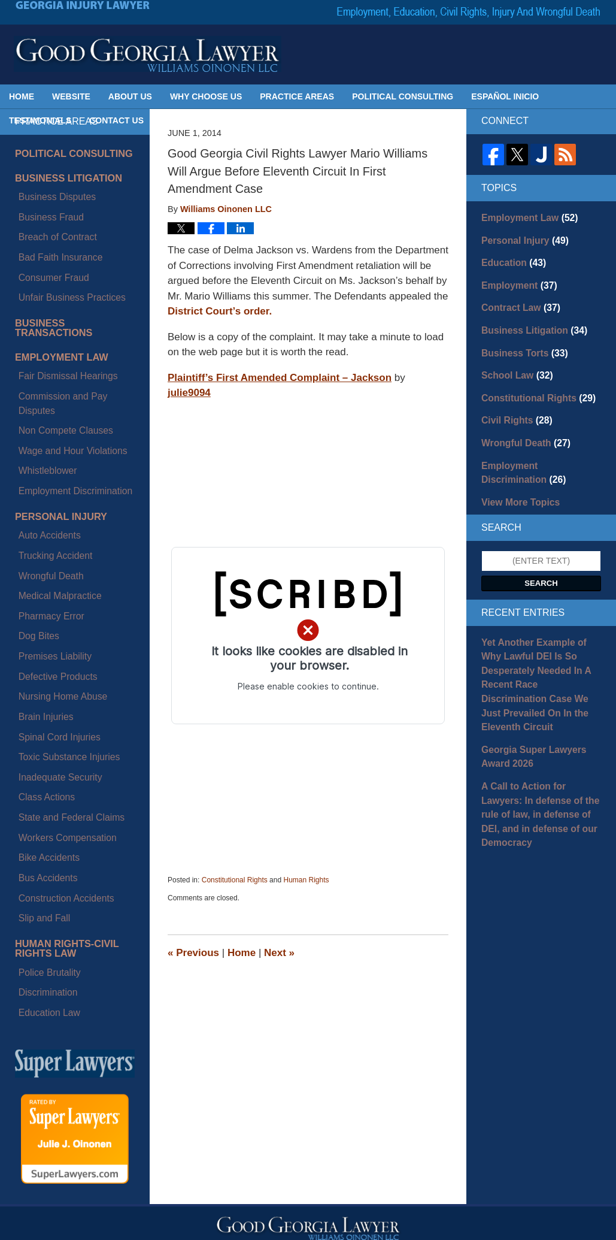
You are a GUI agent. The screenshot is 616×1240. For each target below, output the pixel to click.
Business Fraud (44, 202)
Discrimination (41, 737)
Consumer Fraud (46, 243)
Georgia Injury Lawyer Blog (147, 54)
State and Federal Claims (62, 611)
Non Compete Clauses (57, 341)
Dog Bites (33, 487)
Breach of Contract (50, 215)
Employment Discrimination (66, 383)
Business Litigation (61, 174)
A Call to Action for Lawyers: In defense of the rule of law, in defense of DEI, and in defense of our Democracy (538, 755)
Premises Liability (47, 501)
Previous (193, 952)
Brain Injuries (39, 542)
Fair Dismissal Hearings (59, 314)
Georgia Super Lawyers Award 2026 (528, 709)
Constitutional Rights (235, 880)
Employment (515, 280)
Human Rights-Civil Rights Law (59, 705)
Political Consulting (402, 96)
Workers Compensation (58, 625)
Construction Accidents (57, 666)
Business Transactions (71, 278)
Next (279, 952)
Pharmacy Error (44, 473)
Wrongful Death (44, 445)
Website (71, 96)
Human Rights (306, 880)
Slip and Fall (38, 680)
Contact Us (116, 120)
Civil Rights (513, 405)
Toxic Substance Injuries (60, 569)
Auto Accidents (43, 418)
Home (21, 96)
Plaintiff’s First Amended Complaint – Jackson (280, 377)
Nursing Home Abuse (54, 528)
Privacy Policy (296, 1026)
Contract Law (516, 301)
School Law (513, 363)
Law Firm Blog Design (541, 1225)
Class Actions (40, 597)
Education (510, 259)
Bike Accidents (42, 638)
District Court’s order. (220, 311)
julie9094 (189, 392)
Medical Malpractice (52, 459)
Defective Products (50, 514)
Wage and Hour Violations (63, 355)
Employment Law (55, 299)
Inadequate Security (52, 583)
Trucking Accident (48, 432)
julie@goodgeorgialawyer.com (111, 1118)
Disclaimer (232, 1026)
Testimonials (40, 120)
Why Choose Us (206, 96)
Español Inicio (505, 96)
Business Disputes (49, 188)
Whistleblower (41, 369)
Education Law (42, 751)
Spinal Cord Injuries (51, 556)
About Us (130, 96)
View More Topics (516, 481)
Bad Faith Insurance (52, 229)
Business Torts (520, 342)
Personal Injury (54, 404)
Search (541, 561)
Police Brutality (43, 723)
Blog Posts (419, 1026)
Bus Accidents (41, 652)
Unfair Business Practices (63, 257)
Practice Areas (297, 96)
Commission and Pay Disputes (72, 327)
